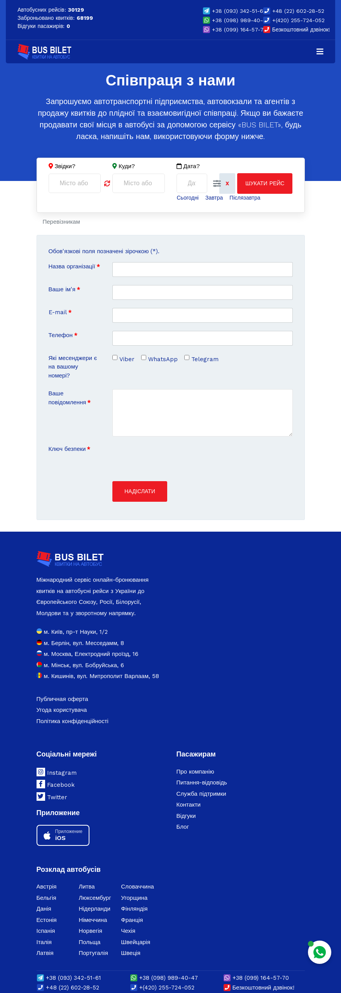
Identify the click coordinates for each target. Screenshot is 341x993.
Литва (86, 886)
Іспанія (46, 930)
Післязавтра (244, 198)
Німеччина (93, 919)
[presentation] (171, 460)
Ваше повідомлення (70, 398)
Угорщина (134, 897)
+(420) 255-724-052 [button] (294, 20)
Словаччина (137, 886)
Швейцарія (135, 942)
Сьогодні (188, 198)
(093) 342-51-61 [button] (234, 11)
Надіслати (139, 491)
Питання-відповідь (202, 782)
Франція (132, 919)
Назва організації (74, 266)
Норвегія (90, 930)
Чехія (128, 930)
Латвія (45, 953)
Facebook (56, 784)
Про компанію (195, 771)
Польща (89, 942)
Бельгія (46, 897)
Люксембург (95, 897)
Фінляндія (134, 908)
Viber (127, 359)
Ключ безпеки (70, 448)
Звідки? (65, 166)
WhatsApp (163, 359)
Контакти (189, 804)
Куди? (127, 166)
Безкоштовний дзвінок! (296, 29)
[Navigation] (320, 51)
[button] (217, 184)
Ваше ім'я (64, 289)
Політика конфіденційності (72, 721)
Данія (44, 908)
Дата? (188, 166)
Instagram (57, 772)
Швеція (130, 953)
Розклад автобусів (69, 869)
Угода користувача (62, 709)
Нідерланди (94, 908)
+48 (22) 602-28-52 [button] (293, 11)
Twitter (52, 796)
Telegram (205, 359)
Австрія (47, 886)
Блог (183, 826)
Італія (44, 942)
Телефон (63, 335)
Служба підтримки (201, 793)
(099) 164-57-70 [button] (235, 29)
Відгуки (186, 815)
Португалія (93, 953)
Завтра (214, 198)
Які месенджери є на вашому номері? (73, 367)
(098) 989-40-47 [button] (236, 20)
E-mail (60, 312)
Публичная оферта (62, 699)
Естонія (47, 919)
